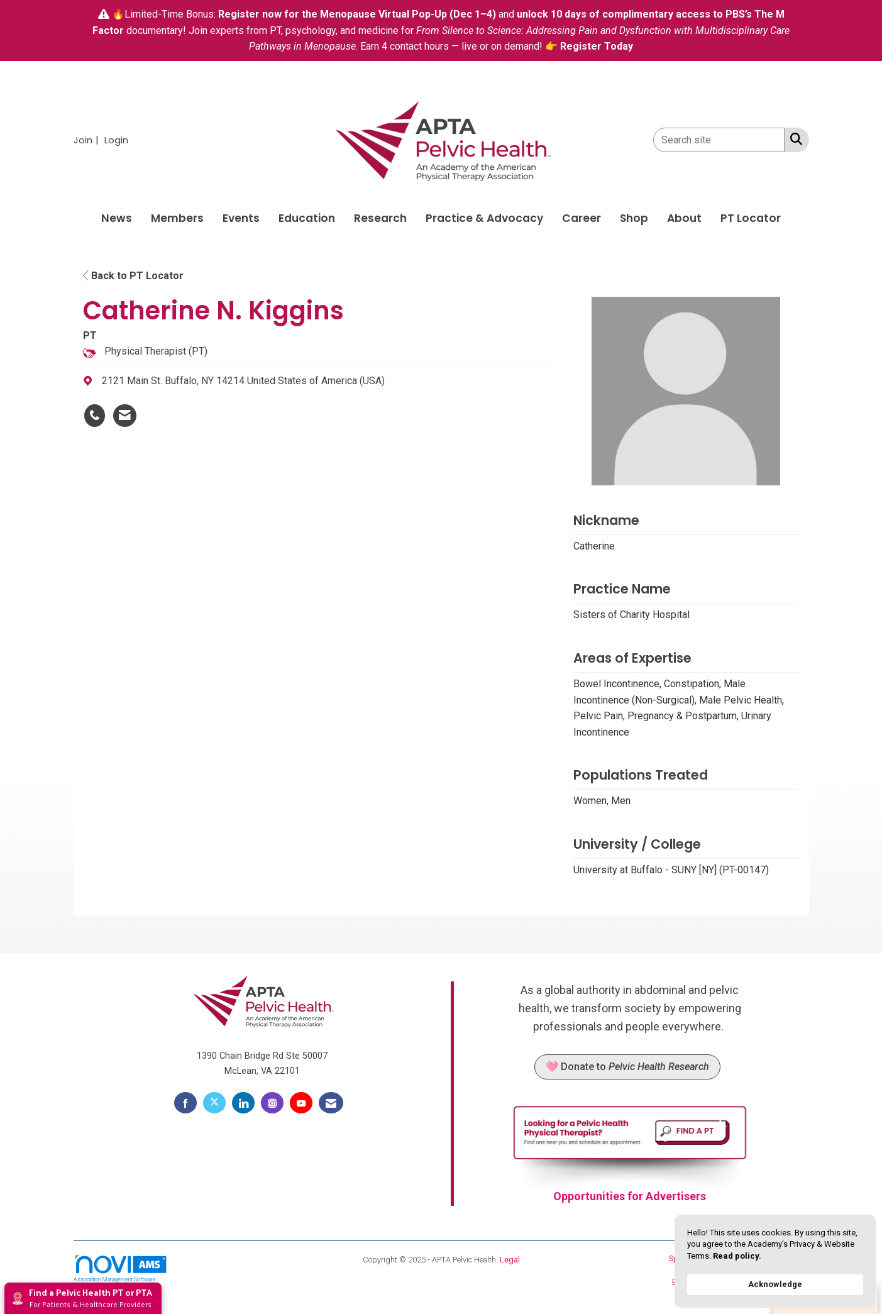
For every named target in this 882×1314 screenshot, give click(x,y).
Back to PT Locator (133, 276)
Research (380, 218)
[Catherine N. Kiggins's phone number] (94, 415)
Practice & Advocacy (484, 218)
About (684, 218)
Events (241, 218)
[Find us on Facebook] (185, 1102)
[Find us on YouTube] (301, 1102)
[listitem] (88, 140)
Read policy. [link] (737, 1256)
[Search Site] (794, 139)
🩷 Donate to (627, 1067)
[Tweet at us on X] (214, 1102)
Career (581, 218)
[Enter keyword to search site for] (719, 140)
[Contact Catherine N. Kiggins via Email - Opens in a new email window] (125, 415)
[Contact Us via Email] (331, 1102)
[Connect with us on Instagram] (272, 1102)
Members (177, 218)
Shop (634, 218)
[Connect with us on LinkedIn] (243, 1102)
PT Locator (750, 218)
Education (306, 218)
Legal (510, 1259)
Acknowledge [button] (775, 1284)
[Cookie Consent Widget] (775, 1261)
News (116, 218)
